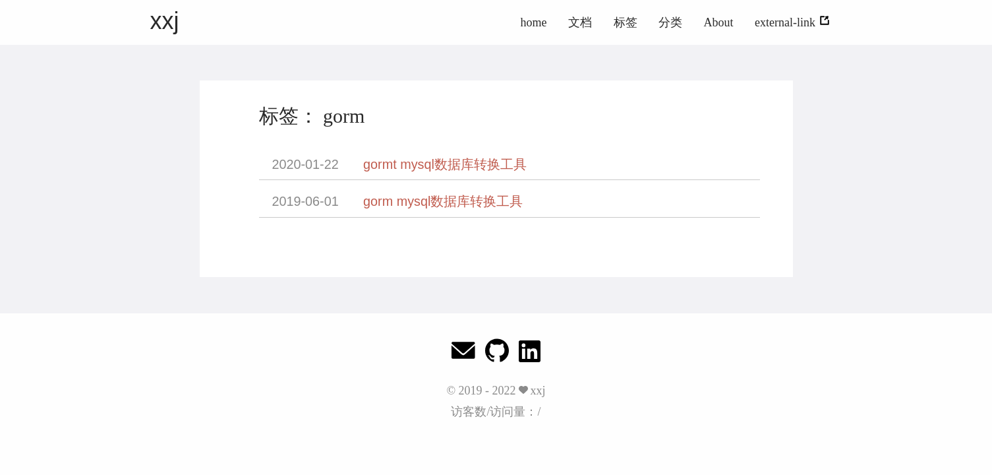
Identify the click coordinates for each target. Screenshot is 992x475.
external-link (792, 22)
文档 (580, 22)
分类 (670, 22)
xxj (164, 20)
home (534, 22)
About (719, 22)
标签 (625, 22)
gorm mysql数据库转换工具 (443, 201)
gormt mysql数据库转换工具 (445, 164)
